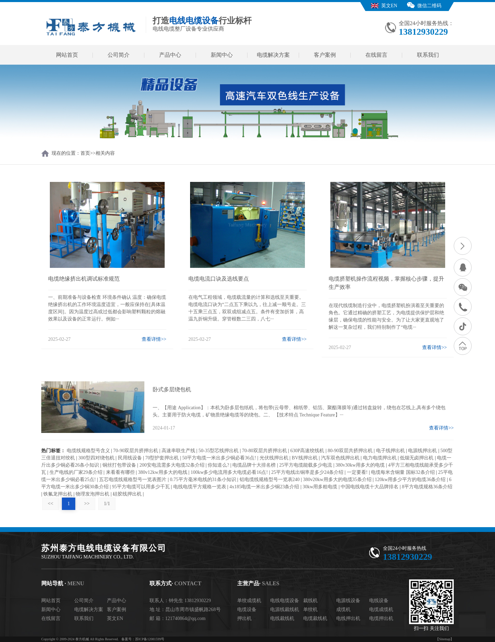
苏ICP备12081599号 (150, 639)
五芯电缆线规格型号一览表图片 (132, 479)
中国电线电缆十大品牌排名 (369, 486)
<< (50, 503)
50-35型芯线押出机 (219, 450)
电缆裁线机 (315, 618)
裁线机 (310, 600)
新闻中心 (222, 55)
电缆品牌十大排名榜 (254, 465)
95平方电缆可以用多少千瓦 (141, 486)
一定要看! (357, 472)
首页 (85, 153)
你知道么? (218, 465)
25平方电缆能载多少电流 (305, 465)
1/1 (107, 503)
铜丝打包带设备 (119, 465)
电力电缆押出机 (380, 457)
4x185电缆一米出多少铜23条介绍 (264, 486)
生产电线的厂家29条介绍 (76, 472)
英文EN (389, 5)
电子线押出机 (390, 450)
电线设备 (378, 600)
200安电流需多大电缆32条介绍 (172, 465)
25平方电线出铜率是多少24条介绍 (307, 472)
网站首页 (67, 55)
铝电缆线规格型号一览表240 (270, 479)
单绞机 (310, 609)
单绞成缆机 (249, 600)
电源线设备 (348, 600)
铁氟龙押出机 (57, 494)
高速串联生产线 (178, 450)
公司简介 (119, 55)
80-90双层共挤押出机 (350, 450)
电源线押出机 (422, 450)
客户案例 (325, 55)
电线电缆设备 (284, 600)
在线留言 (376, 55)
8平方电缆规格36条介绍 (427, 486)
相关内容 (105, 153)
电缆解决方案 (273, 55)
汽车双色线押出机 (340, 457)
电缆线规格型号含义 (88, 450)
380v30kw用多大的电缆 (360, 465)
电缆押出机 (381, 618)
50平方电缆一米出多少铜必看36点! (219, 457)
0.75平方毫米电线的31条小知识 (203, 479)
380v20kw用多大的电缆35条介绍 (337, 479)
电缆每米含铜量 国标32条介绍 (403, 472)
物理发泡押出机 (92, 494)
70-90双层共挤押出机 (135, 450)
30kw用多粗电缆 (319, 486)
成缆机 (343, 609)
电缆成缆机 (381, 609)
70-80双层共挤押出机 (264, 450)
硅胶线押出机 (127, 494)
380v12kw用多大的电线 (162, 472)
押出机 (244, 618)
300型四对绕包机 (96, 457)
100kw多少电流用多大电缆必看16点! (229, 472)
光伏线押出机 (274, 457)
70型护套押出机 (162, 457)
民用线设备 (130, 457)
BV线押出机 (305, 457)
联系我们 (428, 55)
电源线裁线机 (284, 609)
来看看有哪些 (120, 472)
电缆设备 (246, 609)
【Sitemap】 (445, 639)
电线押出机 (348, 618)
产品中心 (170, 55)
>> (87, 503)
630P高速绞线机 (307, 450)
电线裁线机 (282, 618)
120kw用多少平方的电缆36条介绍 (410, 479)
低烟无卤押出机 (416, 457)
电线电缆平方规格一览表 (199, 486)
